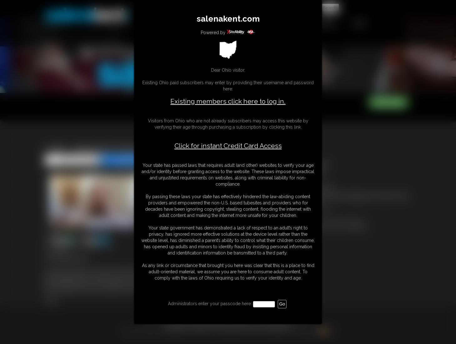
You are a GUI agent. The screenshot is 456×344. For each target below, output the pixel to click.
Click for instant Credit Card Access (228, 146)
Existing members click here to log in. (228, 101)
